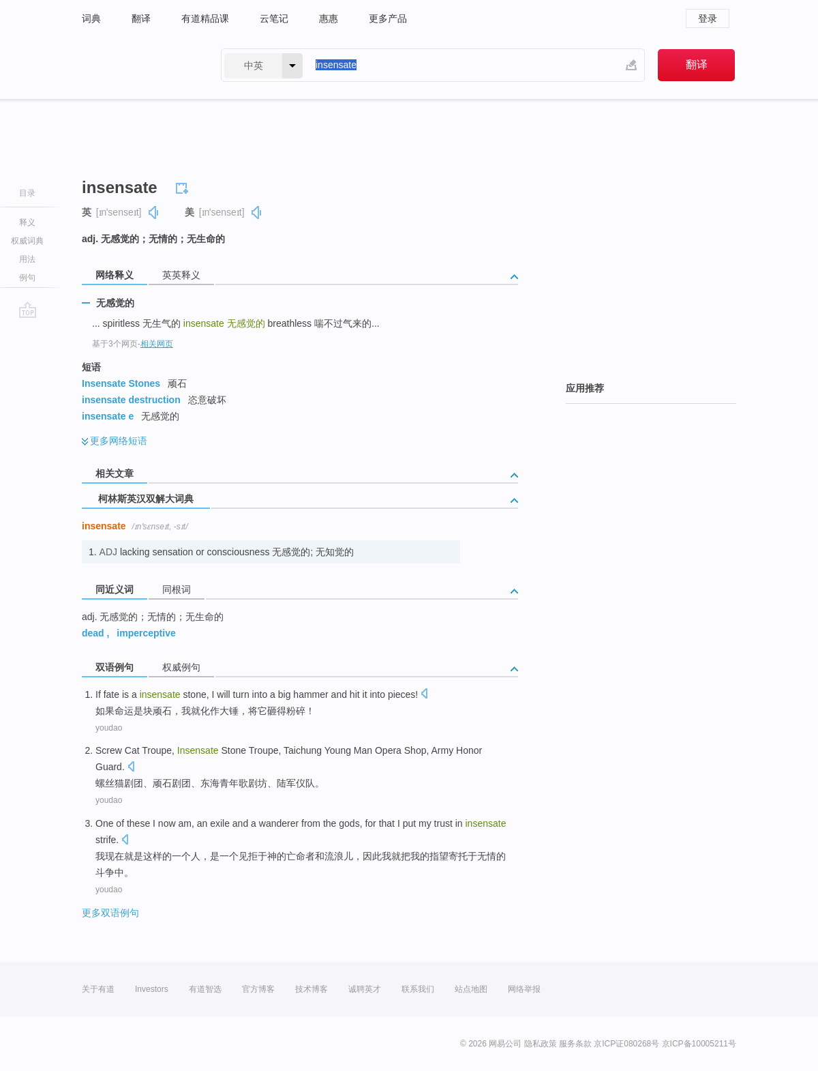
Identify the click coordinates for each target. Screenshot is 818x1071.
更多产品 (388, 18)
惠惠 (328, 18)
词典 (91, 18)
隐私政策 (540, 1043)
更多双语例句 (110, 912)
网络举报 (524, 989)
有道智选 (205, 989)
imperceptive (146, 633)
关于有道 (98, 989)
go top (27, 310)
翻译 (141, 18)
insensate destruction (131, 399)
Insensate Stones (121, 383)
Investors (151, 989)
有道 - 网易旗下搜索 (138, 65)
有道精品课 (205, 18)
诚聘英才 (364, 989)
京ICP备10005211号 (699, 1043)
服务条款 (575, 1043)
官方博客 (258, 989)
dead (93, 633)
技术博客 (311, 989)
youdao (108, 728)
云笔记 (274, 18)
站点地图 (471, 989)
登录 (707, 18)
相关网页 (156, 344)
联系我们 (418, 989)
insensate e (108, 416)
